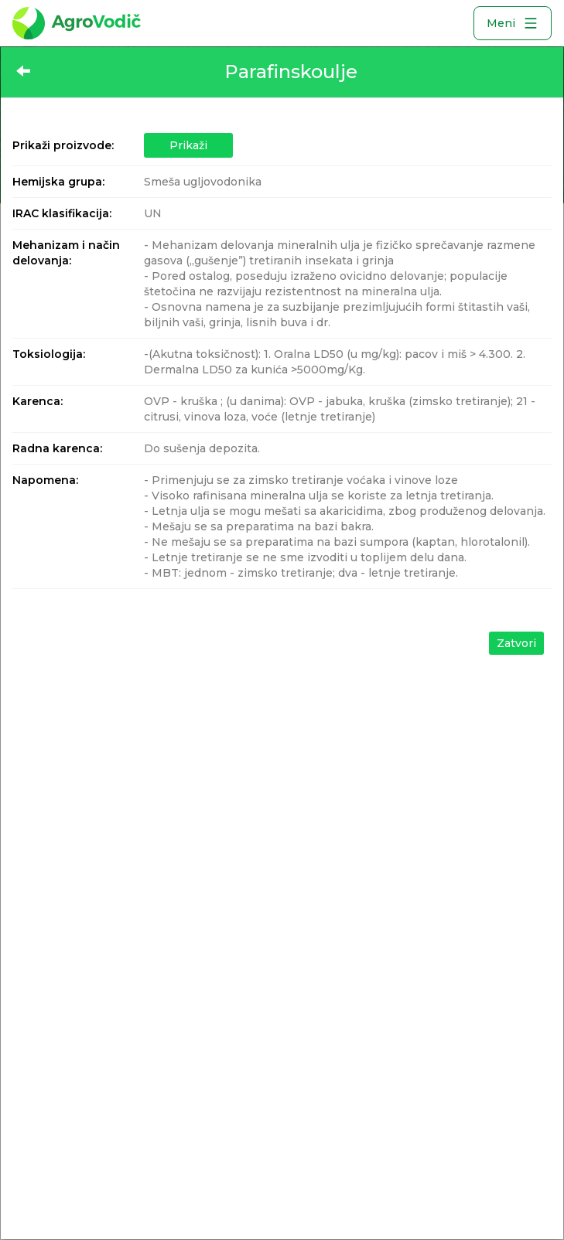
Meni (512, 23)
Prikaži (188, 145)
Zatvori (516, 643)
